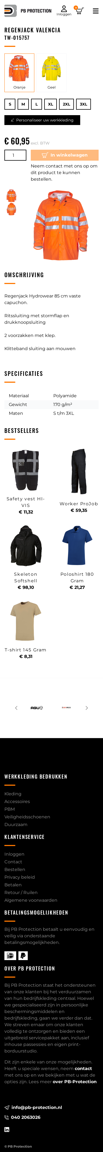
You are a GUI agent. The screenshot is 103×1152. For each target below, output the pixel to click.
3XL (83, 104)
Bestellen (14, 869)
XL (50, 104)
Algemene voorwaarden (30, 900)
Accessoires (17, 801)
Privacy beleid (19, 877)
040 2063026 (22, 1117)
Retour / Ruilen (21, 892)
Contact (13, 861)
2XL (66, 104)
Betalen (13, 884)
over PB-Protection (75, 1081)
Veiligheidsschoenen (27, 816)
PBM (9, 809)
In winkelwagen (65, 155)
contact (83, 1068)
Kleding (12, 793)
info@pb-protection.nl (33, 1107)
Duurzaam (15, 824)
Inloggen (14, 854)
